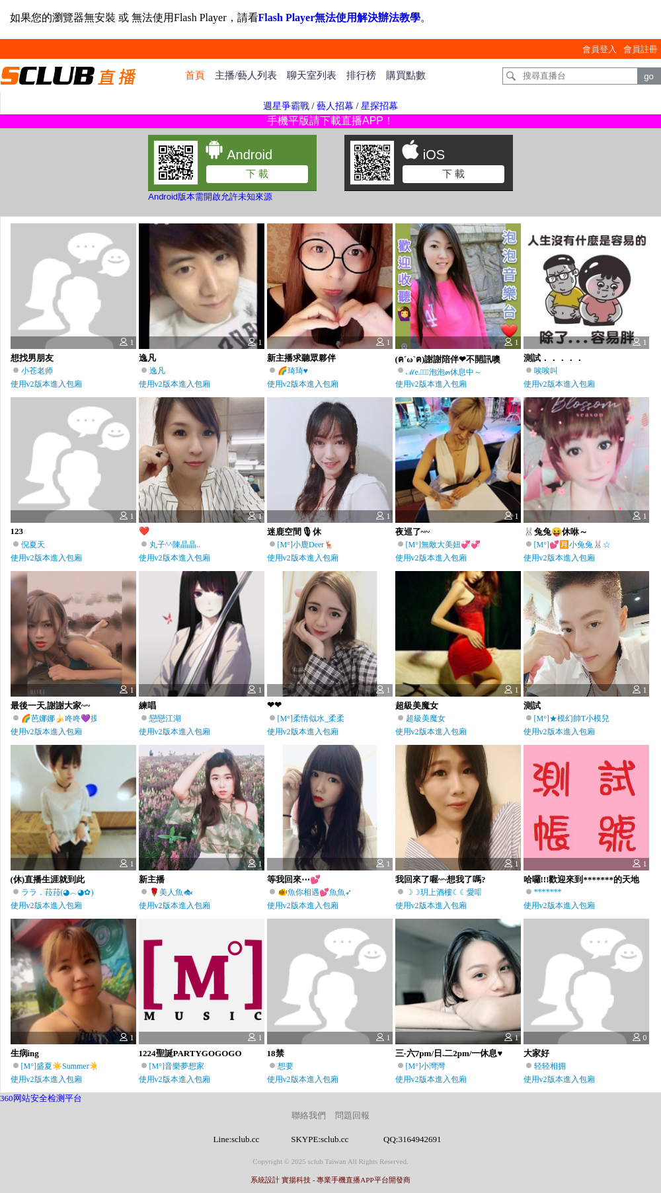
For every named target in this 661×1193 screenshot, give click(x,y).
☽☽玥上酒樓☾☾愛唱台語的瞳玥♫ (467, 892)
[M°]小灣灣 (425, 1066)
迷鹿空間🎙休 (294, 532)
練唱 (147, 706)
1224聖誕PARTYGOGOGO (190, 1053)
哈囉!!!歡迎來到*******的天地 (582, 879)
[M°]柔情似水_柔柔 (311, 718)
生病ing (25, 1053)
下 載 (257, 173)
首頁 (195, 75)
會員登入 (599, 49)
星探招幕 (379, 106)
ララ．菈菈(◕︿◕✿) (57, 892)
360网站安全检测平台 (41, 1098)
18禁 (275, 1053)
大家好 (536, 1053)
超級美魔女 (416, 706)
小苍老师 (37, 370)
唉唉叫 (546, 370)
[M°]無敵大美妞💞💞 (443, 544)
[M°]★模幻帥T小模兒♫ (575, 718)
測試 (532, 706)
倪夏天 (33, 544)
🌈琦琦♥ (293, 370)
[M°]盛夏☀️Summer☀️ (60, 1066)
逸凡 (147, 358)
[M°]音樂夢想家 (176, 1066)
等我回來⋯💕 (294, 879)
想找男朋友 (32, 358)
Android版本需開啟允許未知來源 (210, 197)
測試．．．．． (554, 358)
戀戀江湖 (165, 718)
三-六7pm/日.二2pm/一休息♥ (449, 1053)
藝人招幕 (335, 106)
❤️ (144, 531)
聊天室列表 (311, 75)
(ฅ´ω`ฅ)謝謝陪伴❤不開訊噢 (448, 359)
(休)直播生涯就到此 (48, 879)
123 (17, 531)
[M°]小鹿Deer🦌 (306, 544)
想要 (285, 1066)
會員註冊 (640, 49)
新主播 (152, 879)
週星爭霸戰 (286, 106)
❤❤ (274, 705)
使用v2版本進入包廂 (46, 384)
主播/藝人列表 (246, 75)
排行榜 (361, 75)
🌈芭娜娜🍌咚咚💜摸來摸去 (71, 718)
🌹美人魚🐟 (171, 892)
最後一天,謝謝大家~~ (51, 706)
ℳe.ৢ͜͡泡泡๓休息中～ (444, 372)
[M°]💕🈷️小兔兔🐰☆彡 (576, 544)
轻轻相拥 (550, 1066)
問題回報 (352, 1115)
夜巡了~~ (412, 532)
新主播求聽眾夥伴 (301, 358)
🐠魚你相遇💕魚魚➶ (315, 892)
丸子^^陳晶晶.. (174, 544)
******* (548, 891)
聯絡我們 (309, 1115)
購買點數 (406, 75)
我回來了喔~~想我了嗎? (440, 879)
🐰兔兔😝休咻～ (556, 532)
